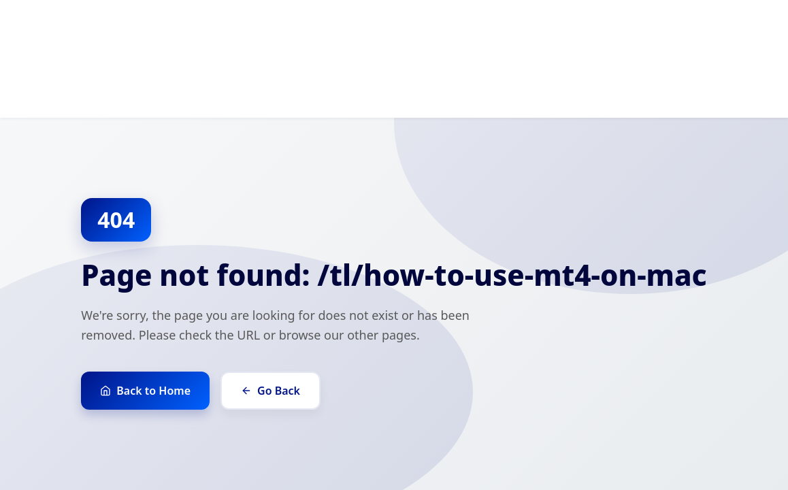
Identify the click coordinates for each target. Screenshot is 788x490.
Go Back (270, 390)
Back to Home (145, 390)
